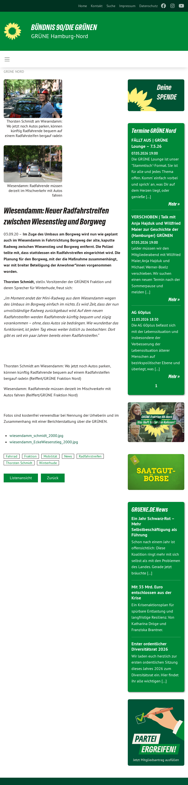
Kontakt (97, 6)
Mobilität (50, 456)
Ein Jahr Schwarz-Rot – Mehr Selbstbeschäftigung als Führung (154, 527)
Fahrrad (11, 456)
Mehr (172, 204)
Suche (110, 6)
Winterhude (48, 463)
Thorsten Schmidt (19, 463)
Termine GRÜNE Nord (153, 130)
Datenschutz (148, 6)
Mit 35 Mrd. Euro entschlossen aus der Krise (151, 592)
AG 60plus (141, 312)
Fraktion (30, 456)
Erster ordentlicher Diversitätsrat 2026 (149, 646)
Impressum (127, 6)
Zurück (53, 477)
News (68, 456)
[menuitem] (82, 6)
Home (82, 6)
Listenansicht (21, 477)
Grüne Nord (14, 71)
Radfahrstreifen (90, 456)
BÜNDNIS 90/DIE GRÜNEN (64, 27)
